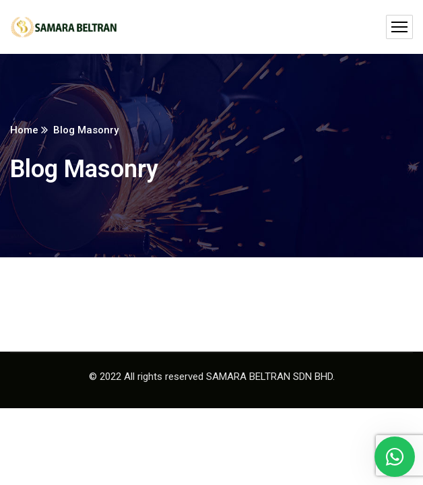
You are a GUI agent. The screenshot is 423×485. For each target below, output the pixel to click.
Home (24, 130)
